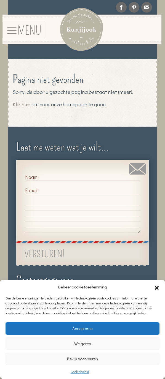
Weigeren (82, 343)
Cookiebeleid (80, 371)
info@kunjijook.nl (146, 7)
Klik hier (21, 104)
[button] (156, 287)
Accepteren (82, 328)
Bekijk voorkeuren (82, 358)
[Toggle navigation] (23, 30)
